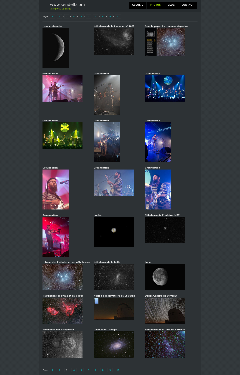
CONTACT (188, 4)
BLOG (171, 4)
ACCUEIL (137, 4)
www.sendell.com (67, 4)
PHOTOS (155, 4)
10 (117, 16)
